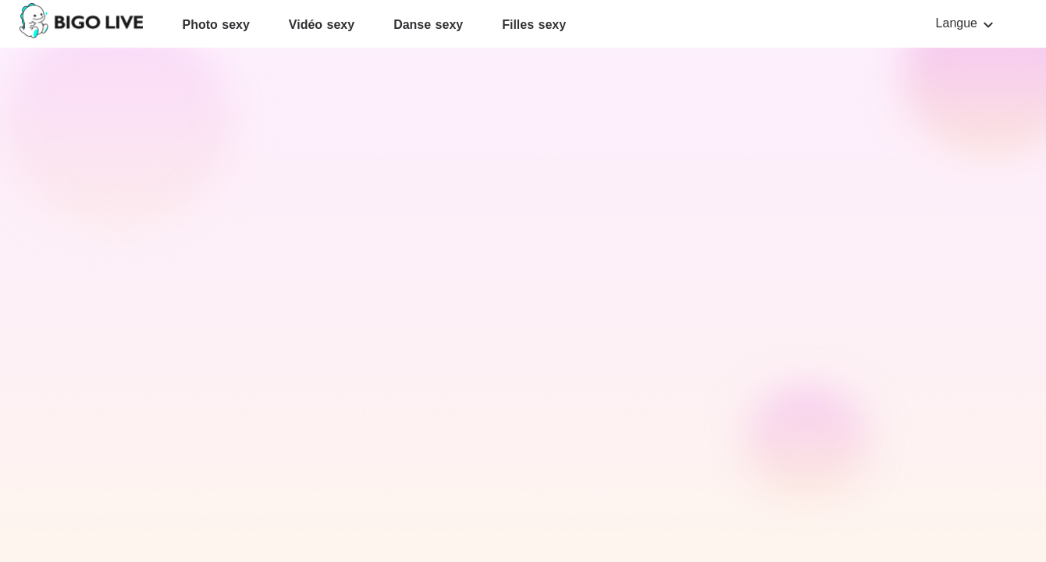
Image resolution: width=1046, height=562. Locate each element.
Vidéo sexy (321, 24)
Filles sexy (534, 24)
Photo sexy (215, 24)
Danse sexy (428, 24)
